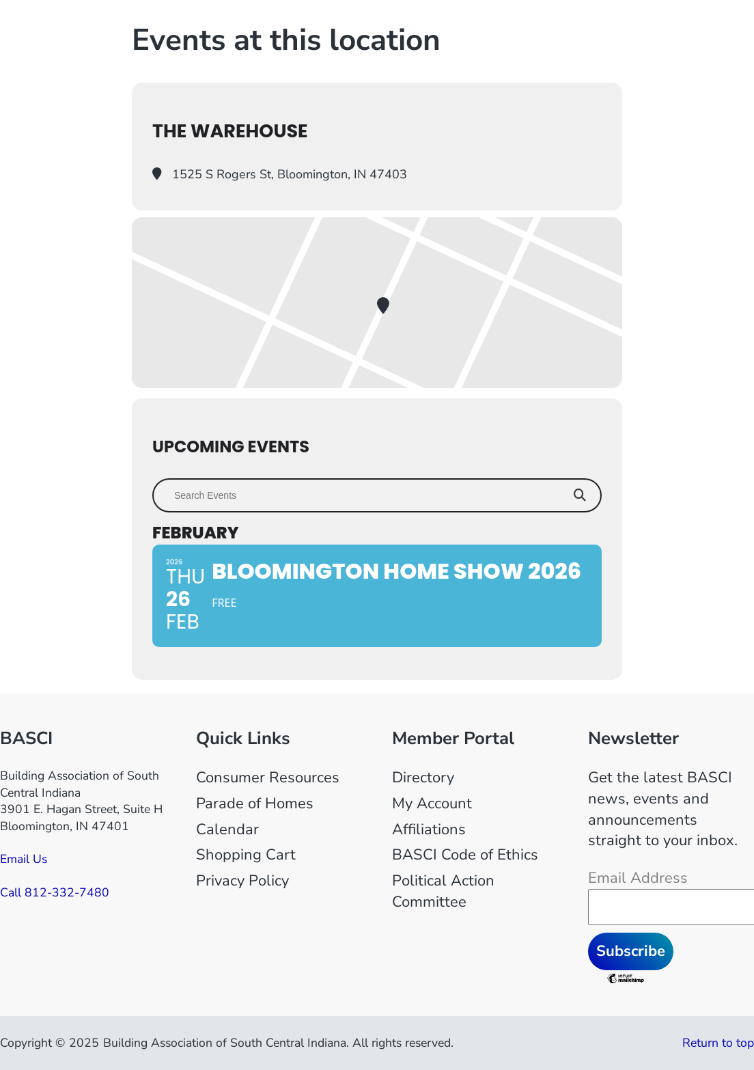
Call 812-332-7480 (54, 892)
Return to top (718, 1042)
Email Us (23, 859)
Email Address (638, 878)
